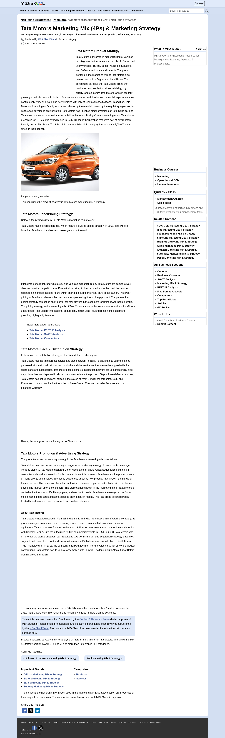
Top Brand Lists (166, 299)
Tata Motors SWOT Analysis (46, 334)
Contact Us (45, 722)
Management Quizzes (170, 198)
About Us (201, 49)
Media (113, 722)
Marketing (163, 176)
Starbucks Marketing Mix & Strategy (178, 253)
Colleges (103, 722)
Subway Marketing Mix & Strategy (44, 686)
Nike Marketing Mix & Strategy (175, 229)
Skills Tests (164, 202)
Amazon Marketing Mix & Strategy (177, 249)
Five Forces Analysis (169, 291)
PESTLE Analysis (167, 287)
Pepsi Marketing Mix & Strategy (175, 257)
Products (81, 674)
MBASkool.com (35, 734)
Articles (162, 303)
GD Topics (163, 307)
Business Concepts (168, 275)
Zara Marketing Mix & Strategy (41, 682)
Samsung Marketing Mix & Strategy (178, 237)
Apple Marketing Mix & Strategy (176, 245)
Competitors (164, 295)
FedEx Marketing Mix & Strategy (176, 233)
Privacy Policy (68, 722)
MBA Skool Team (47, 39)
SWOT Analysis (166, 279)
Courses (199, 3)
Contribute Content (87, 722)
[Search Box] (186, 10)
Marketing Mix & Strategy (172, 283)
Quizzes (122, 722)
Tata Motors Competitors (44, 338)
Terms (56, 722)
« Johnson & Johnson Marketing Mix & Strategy (50, 658)
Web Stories (155, 722)
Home (23, 722)
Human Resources (168, 184)
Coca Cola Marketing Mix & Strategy (178, 225)
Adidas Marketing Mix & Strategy (43, 674)
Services (81, 678)
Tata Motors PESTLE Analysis (47, 330)
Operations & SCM (168, 180)
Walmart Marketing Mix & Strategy (177, 241)
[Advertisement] (47, 70)
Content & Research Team (94, 619)
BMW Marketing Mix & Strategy (42, 678)
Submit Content (166, 324)
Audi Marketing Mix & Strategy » (104, 658)
